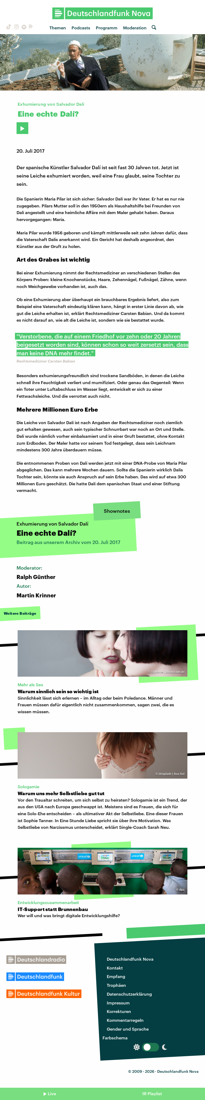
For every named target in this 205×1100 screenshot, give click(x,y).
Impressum (118, 1002)
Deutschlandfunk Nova (130, 958)
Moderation (135, 27)
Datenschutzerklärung (129, 993)
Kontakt (115, 967)
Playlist (155, 1093)
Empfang (116, 976)
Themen (57, 27)
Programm (106, 27)
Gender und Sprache (128, 1028)
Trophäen (116, 985)
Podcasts (81, 27)
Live (52, 1093)
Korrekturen (119, 1011)
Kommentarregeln (125, 1020)
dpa (198, 86)
